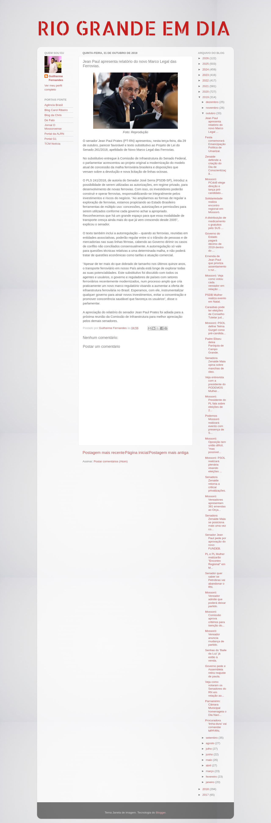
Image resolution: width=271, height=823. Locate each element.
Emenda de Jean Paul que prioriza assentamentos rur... (215, 263)
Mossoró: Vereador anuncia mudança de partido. (214, 637)
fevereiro (212, 776)
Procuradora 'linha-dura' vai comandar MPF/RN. (216, 725)
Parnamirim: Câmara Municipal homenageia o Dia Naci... (216, 708)
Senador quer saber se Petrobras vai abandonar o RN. (215, 580)
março (210, 771)
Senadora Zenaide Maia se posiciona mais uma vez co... (215, 522)
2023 (206, 75)
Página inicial (136, 452)
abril (209, 765)
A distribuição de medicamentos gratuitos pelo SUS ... (215, 223)
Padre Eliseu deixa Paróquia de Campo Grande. (214, 345)
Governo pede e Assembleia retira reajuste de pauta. (215, 671)
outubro (211, 113)
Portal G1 (50, 138)
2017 (206, 794)
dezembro (212, 102)
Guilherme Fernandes (56, 78)
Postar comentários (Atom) (111, 461)
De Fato (49, 120)
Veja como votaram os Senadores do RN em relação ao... (215, 688)
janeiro (210, 782)
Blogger (161, 812)
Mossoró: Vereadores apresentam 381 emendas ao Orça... (215, 503)
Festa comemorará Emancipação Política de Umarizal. (215, 144)
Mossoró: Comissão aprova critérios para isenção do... (215, 618)
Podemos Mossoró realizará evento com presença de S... (214, 424)
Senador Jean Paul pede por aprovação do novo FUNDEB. (215, 541)
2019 (206, 97)
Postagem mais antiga (168, 452)
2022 (206, 80)
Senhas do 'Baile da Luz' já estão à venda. (216, 655)
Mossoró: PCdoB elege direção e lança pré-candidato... (215, 186)
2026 (206, 58)
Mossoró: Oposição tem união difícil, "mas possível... (215, 445)
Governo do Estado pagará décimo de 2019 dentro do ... (214, 242)
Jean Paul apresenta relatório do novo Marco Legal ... (214, 124)
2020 (206, 91)
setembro (212, 737)
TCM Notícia (52, 143)
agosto (210, 743)
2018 (206, 789)
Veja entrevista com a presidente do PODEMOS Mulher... (215, 384)
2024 (206, 69)
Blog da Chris (53, 115)
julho (209, 748)
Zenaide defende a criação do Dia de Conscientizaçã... (215, 165)
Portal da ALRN (54, 133)
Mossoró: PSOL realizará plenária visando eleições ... (215, 464)
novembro (212, 107)
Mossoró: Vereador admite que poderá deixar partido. (215, 599)
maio (209, 759)
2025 (206, 63)
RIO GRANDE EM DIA (134, 27)
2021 (206, 86)
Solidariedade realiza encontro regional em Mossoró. (214, 205)
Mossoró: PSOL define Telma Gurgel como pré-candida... (215, 328)
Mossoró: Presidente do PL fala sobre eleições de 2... (215, 403)
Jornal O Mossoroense (53, 126)
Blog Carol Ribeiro (56, 110)
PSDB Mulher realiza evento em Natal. (215, 298)
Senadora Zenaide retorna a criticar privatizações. (215, 483)
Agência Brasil (53, 105)
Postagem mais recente (103, 452)
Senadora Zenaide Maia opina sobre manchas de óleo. (215, 364)
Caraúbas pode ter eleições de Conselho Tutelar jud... (215, 312)
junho (210, 754)
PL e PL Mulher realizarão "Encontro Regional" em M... (215, 560)
